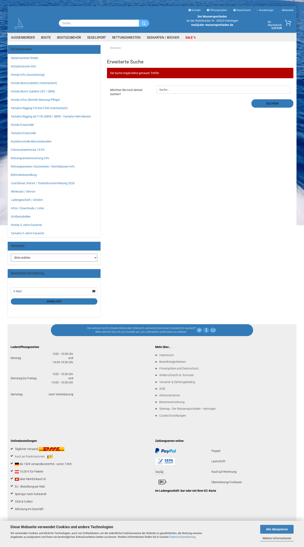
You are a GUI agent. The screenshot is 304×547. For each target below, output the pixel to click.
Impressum (166, 355)
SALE (189, 37)
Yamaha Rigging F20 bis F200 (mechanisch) (39, 108)
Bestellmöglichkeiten (172, 361)
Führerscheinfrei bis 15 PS (27, 149)
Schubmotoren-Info (23, 66)
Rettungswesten (126, 37)
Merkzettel (286, 10)
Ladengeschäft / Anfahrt (27, 200)
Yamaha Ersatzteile (23, 133)
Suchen (272, 103)
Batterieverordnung (172, 402)
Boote (46, 37)
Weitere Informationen (277, 538)
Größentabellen (21, 216)
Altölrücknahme (169, 395)
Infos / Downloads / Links (27, 208)
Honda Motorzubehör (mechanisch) (34, 83)
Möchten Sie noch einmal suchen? (126, 92)
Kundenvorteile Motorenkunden (31, 141)
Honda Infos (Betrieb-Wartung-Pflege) (35, 99)
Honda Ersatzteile (22, 124)
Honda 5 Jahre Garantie (26, 225)
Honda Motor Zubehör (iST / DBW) (33, 91)
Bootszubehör (69, 37)
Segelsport (96, 37)
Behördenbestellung (24, 174)
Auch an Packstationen (34, 457)
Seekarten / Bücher (163, 37)
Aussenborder (23, 37)
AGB (162, 388)
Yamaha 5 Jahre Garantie (27, 233)
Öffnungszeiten (217, 10)
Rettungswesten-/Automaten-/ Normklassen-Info (43, 166)
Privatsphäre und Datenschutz (179, 368)
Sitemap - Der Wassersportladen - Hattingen (187, 408)
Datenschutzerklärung (182, 536)
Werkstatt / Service (23, 191)
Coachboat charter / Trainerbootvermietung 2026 (43, 183)
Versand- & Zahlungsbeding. (177, 382)
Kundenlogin (265, 10)
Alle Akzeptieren (277, 529)
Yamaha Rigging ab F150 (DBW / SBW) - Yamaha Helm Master (51, 116)
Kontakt (194, 10)
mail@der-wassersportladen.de (212, 24)
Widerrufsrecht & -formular (176, 375)
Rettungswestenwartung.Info (30, 158)
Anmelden (54, 301)
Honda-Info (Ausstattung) (28, 74)
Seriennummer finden (24, 58)
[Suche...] (144, 23)
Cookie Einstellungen (172, 415)
